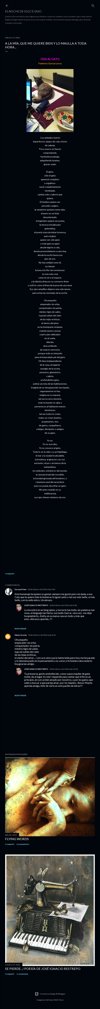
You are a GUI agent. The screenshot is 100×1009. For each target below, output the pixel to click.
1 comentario (22, 974)
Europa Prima (20, 589)
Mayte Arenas (21, 635)
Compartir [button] (9, 573)
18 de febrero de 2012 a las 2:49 (41, 589)
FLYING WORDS (17, 839)
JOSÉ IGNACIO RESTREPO (36, 605)
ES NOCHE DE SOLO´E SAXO (23, 11)
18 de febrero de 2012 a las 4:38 (63, 605)
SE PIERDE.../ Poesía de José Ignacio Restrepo (42, 969)
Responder (20, 628)
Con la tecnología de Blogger (50, 994)
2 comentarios (23, 844)
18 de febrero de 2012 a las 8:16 (42, 635)
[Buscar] (93, 5)
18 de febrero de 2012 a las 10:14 (63, 669)
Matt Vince (58, 1000)
